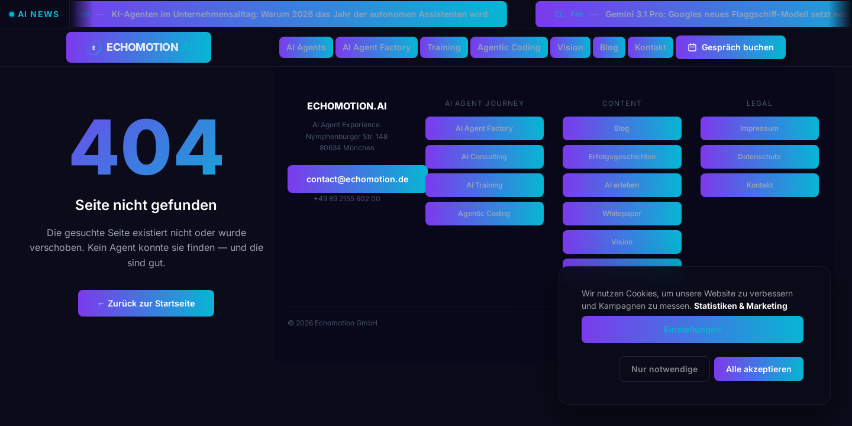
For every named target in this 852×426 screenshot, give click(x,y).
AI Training (484, 184)
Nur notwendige (664, 369)
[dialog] (695, 335)
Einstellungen (692, 329)
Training (444, 47)
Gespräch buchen (731, 47)
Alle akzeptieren (759, 369)
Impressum (759, 128)
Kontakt (650, 47)
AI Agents (306, 47)
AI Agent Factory (377, 47)
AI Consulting (484, 156)
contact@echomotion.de (357, 179)
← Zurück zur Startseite (146, 303)
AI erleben (622, 184)
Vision (570, 47)
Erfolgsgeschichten (622, 156)
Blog (609, 47)
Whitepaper (621, 213)
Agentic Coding (509, 47)
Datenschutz (759, 156)
